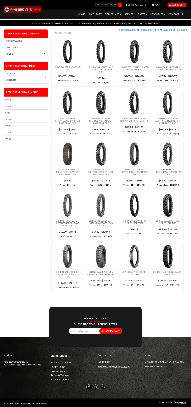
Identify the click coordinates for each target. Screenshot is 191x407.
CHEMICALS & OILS (64, 23)
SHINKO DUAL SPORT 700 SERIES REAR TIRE (167, 222)
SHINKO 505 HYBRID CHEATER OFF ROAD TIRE (134, 68)
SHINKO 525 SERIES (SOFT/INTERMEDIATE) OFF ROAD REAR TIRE (100, 172)
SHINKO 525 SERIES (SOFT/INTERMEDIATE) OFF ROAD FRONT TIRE (67, 172)
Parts (142, 14)
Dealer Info (113, 14)
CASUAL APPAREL (41, 23)
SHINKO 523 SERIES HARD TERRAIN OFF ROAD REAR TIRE (134, 119)
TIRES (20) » (11, 54)
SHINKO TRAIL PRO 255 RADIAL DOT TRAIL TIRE (167, 273)
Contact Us (175, 14)
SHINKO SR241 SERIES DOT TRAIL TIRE (134, 273)
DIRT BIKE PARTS (85, 23)
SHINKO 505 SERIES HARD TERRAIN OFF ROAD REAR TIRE (167, 68)
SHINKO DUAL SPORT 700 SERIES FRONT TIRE (134, 222)
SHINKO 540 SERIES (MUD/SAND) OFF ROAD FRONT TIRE (134, 172)
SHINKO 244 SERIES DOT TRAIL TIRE (67, 68)
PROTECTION (135, 23)
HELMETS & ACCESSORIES (111, 23)
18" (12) (8, 119)
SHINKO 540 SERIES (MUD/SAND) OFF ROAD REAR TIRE (167, 172)
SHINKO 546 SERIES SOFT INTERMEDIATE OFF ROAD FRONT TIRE (67, 223)
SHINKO (181, 30)
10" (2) (8, 139)
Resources (157, 14)
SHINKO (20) (10, 80)
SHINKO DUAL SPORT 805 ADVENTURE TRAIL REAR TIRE (101, 273)
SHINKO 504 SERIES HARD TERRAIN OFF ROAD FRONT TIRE (100, 69)
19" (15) (8, 126)
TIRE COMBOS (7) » (13, 47)
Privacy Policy (58, 371)
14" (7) (8, 100)
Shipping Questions (61, 362)
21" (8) (8, 132)
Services (129, 14)
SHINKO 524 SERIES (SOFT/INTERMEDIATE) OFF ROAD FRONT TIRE (167, 121)
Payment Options (60, 379)
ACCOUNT (177, 5)
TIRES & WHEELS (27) (14, 41)
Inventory (95, 14)
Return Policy (58, 366)
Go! (119, 5)
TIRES (172, 30)
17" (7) (8, 113)
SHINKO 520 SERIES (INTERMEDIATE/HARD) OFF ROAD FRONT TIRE (67, 121)
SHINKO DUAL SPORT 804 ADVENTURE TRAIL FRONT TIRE (67, 274)
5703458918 (104, 362)
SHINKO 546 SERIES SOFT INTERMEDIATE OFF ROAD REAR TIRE (101, 223)
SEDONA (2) (10, 73)
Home (81, 14)
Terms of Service (60, 375)
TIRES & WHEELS (159, 30)
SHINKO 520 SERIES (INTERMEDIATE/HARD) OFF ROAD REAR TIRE (101, 121)
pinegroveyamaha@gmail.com (114, 366)
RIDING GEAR (152, 23)
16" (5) (8, 106)
